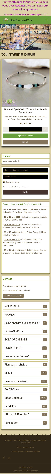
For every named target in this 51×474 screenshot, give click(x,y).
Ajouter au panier (25, 136)
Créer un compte (8, 187)
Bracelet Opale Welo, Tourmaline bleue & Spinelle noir (25, 110)
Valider (25, 192)
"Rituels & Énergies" (16, 414)
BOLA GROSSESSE (15, 339)
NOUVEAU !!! (11, 306)
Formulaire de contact (13, 296)
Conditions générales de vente (25, 471)
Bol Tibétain (11, 389)
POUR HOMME (13, 348)
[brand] (17, 20)
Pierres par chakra (15, 364)
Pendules (10, 406)
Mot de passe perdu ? (21, 187)
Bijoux (8, 372)
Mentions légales (25, 467)
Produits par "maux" (16, 356)
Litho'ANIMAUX (13, 331)
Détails (25, 142)
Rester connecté (12, 182)
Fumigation (11, 422)
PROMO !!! (10, 314)
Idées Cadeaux (13, 397)
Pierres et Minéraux (16, 381)
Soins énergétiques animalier (22, 323)
